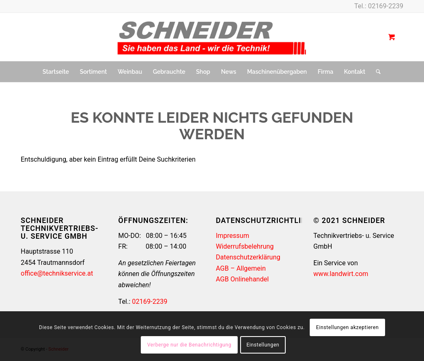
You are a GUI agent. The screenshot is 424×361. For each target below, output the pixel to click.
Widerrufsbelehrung (245, 246)
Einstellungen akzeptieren (347, 327)
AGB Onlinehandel (242, 279)
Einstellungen (262, 345)
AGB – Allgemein (241, 268)
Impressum (232, 236)
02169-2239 (385, 6)
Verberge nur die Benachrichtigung (189, 345)
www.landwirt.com (340, 274)
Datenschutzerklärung (248, 257)
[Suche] (376, 71)
